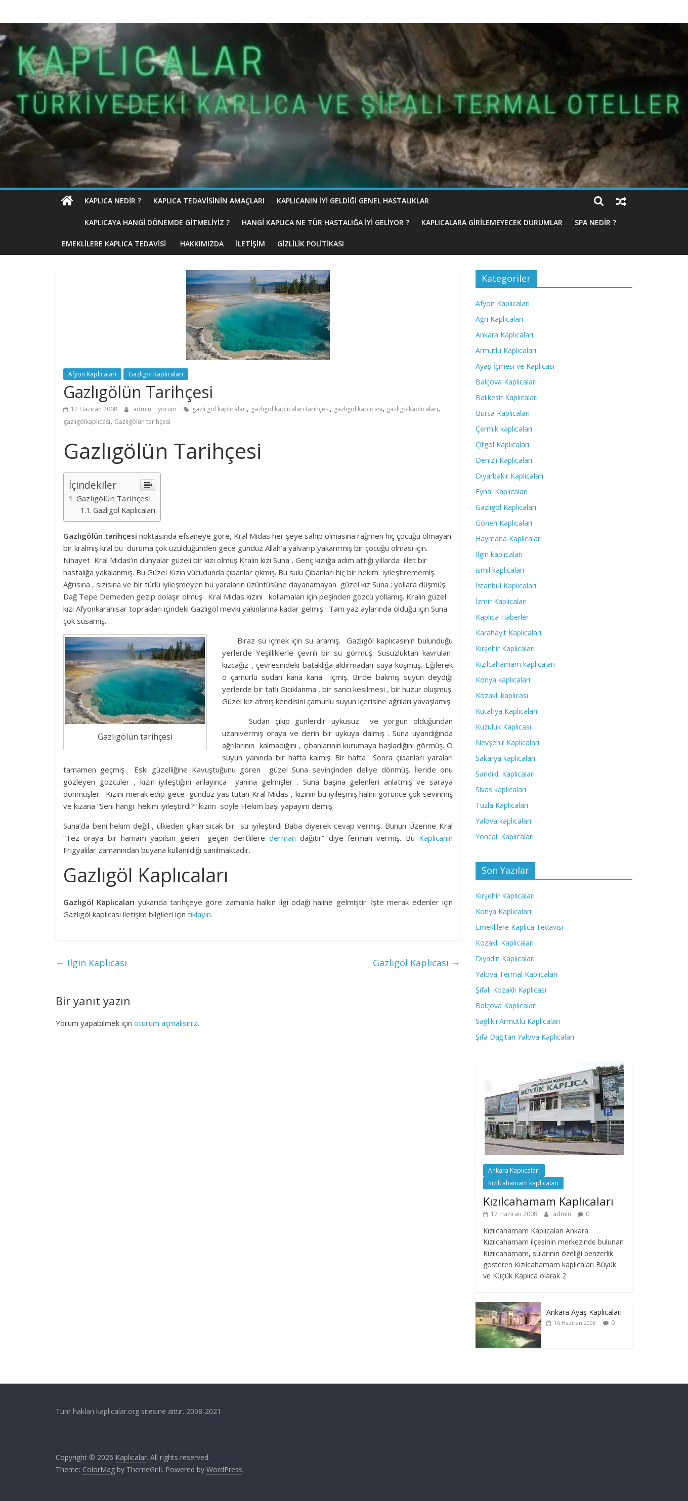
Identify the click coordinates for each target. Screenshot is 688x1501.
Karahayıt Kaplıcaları (508, 632)
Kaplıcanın (436, 838)
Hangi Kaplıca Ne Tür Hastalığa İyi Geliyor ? (302, 222)
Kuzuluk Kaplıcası (503, 727)
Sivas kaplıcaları (501, 789)
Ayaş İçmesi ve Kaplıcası (515, 366)
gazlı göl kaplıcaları (219, 409)
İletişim (250, 243)
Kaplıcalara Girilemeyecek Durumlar (469, 222)
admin (143, 409)
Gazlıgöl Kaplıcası (416, 963)
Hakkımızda (202, 243)
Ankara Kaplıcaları (504, 334)
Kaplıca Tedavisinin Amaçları (209, 200)
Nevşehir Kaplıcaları (507, 742)
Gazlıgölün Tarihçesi (113, 498)
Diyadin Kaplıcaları (505, 958)
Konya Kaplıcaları (503, 911)
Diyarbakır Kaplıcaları (509, 476)
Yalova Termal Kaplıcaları (516, 974)
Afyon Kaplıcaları (92, 374)
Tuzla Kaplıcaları (502, 805)
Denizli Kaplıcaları (504, 460)
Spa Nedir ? (572, 222)
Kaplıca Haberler (502, 617)
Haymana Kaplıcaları (509, 538)
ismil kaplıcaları (500, 570)
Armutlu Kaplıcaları (506, 350)
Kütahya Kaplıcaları (506, 711)
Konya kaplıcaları (503, 679)
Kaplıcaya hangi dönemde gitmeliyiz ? (134, 222)
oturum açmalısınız (166, 1023)
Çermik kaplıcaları (504, 429)
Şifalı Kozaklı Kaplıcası (511, 990)
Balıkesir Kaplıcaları (507, 397)
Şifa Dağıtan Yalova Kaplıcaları (525, 1037)
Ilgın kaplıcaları (499, 554)
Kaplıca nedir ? (112, 200)
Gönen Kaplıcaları (504, 523)
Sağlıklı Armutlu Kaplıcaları (518, 1021)
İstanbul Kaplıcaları (506, 585)
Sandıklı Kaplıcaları (505, 774)
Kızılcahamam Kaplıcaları (548, 1201)
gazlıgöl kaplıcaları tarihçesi (290, 409)
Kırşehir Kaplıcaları (505, 648)
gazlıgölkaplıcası (86, 421)
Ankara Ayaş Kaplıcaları (584, 1312)
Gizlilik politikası (310, 243)
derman (280, 838)
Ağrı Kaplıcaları (499, 319)
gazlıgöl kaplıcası (358, 409)
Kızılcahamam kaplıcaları (515, 664)
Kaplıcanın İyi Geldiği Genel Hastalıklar (353, 200)
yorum (167, 409)
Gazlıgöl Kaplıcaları (155, 374)
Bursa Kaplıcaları (503, 413)
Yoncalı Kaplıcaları (505, 836)
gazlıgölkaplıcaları (412, 409)
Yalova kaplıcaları (503, 821)
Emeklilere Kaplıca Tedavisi (115, 243)
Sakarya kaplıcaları (505, 758)
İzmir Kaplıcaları (501, 601)
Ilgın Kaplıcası (91, 963)
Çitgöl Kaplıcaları (502, 444)
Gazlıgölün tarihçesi (142, 421)
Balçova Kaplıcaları (506, 382)
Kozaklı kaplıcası (502, 695)
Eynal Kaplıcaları (502, 491)
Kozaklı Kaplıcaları (505, 943)
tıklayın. (199, 914)
